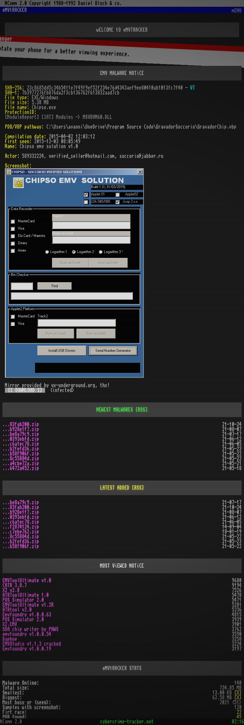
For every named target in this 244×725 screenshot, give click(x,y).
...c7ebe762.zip (20, 531)
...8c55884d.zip (20, 458)
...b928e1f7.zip (20, 429)
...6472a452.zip (20, 468)
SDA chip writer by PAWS (30, 629)
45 (239, 717)
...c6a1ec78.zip (20, 443)
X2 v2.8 (10, 590)
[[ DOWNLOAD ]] (25, 390)
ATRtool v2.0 (17, 609)
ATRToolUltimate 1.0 (25, 595)
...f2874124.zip (20, 526)
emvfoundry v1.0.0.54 (26, 634)
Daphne (9, 639)
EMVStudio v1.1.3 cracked (31, 643)
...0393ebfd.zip (20, 439)
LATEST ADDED (114, 487)
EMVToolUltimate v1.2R (28, 604)
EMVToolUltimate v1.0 (26, 580)
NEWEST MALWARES (115, 409)
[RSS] (142, 409)
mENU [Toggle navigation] (237, 11)
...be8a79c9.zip (20, 434)
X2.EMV (9, 624)
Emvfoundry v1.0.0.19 (26, 648)
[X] (238, 692)
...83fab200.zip (20, 424)
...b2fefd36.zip (20, 448)
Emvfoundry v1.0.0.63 (26, 614)
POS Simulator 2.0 (23, 600)
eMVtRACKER (14, 10)
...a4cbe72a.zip (20, 463)
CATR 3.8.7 (14, 585)
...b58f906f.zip (20, 453)
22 (239, 712)
